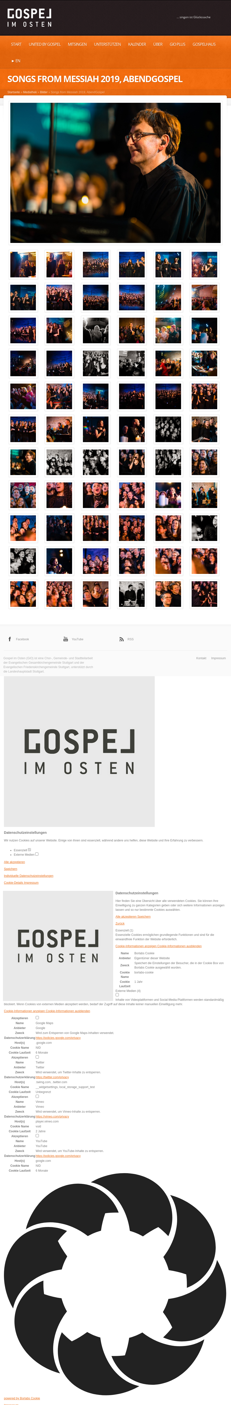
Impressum (218, 658)
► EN (15, 60)
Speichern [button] (10, 869)
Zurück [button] (120, 923)
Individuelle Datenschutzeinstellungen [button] (28, 876)
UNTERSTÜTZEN (107, 44)
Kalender (137, 44)
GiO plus (177, 44)
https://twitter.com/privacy (52, 1077)
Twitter (40, 1062)
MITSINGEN (77, 44)
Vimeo (40, 1102)
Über (157, 44)
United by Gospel (45, 44)
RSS (131, 639)
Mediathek (30, 92)
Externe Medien (26, 854)
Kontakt (201, 658)
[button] (159, 946)
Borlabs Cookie (144, 953)
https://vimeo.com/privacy (52, 1116)
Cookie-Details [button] (14, 882)
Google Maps (44, 1023)
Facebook (22, 639)
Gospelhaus (204, 44)
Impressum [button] (31, 882)
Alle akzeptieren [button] (14, 862)
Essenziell (22, 850)
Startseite (13, 92)
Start (16, 44)
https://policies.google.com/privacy (58, 1038)
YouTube (77, 639)
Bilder (44, 92)
